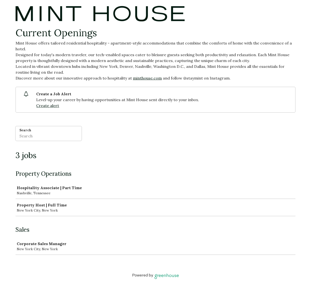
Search (25, 130)
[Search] (49, 137)
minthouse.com (147, 78)
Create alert (47, 105)
